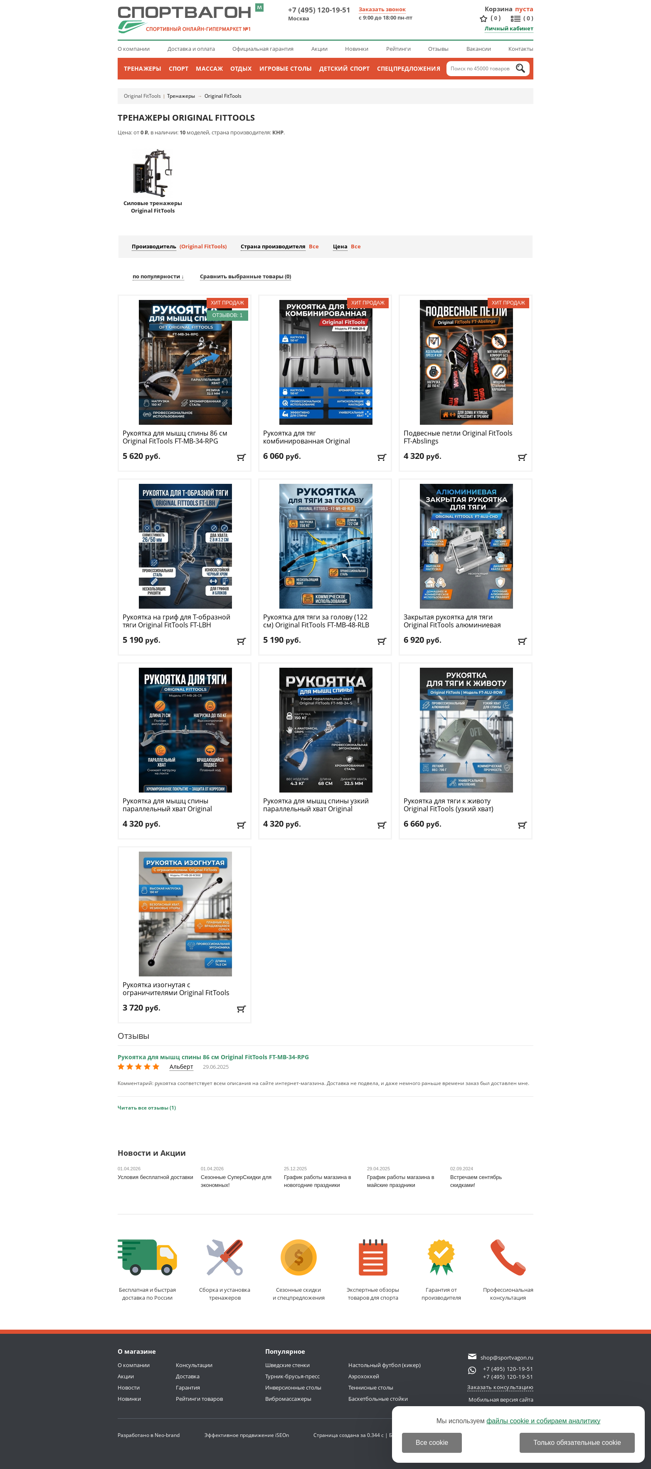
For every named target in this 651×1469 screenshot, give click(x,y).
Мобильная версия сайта (501, 1399)
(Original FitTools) (203, 246)
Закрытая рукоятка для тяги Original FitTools (452, 621)
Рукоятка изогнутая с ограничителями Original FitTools (176, 993)
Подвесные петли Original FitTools (458, 437)
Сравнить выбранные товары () (245, 276)
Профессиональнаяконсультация (508, 1270)
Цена (340, 246)
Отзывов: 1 (227, 315)
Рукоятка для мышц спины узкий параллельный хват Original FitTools (316, 809)
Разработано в (149, 1435)
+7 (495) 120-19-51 (319, 10)
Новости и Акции (152, 1153)
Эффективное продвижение (247, 1435)
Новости (129, 1387)
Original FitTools (142, 95)
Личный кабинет (509, 28)
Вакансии (478, 48)
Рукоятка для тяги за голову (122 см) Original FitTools (316, 621)
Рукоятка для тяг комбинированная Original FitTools (306, 441)
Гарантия (188, 1387)
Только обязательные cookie (577, 1442)
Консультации (194, 1365)
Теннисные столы (370, 1387)
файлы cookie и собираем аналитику (543, 1420)
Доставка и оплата (191, 48)
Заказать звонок (382, 9)
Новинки (356, 48)
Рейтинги (398, 48)
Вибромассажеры (288, 1398)
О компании (134, 48)
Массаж (209, 68)
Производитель (154, 246)
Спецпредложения (408, 68)
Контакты (520, 48)
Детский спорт (344, 68)
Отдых (241, 68)
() (496, 18)
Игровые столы (285, 68)
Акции (319, 48)
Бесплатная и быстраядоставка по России (147, 1270)
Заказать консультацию (500, 1387)
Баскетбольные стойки (378, 1398)
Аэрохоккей (363, 1376)
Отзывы (438, 48)
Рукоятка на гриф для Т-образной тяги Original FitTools (176, 621)
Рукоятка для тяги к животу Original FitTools (448, 809)
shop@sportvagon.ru (507, 1357)
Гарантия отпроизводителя (441, 1270)
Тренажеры (142, 68)
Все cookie (432, 1442)
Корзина (499, 9)
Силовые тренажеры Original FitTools (152, 181)
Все (314, 246)
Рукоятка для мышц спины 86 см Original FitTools (175, 437)
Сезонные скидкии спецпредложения (299, 1270)
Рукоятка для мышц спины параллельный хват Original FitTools (167, 809)
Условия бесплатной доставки (155, 1177)
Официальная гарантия (262, 48)
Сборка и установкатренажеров (224, 1270)
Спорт (179, 68)
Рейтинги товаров (199, 1398)
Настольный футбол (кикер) (384, 1365)
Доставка (188, 1376)
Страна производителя (273, 246)
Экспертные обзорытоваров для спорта (373, 1270)
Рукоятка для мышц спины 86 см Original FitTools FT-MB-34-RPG (213, 1057)
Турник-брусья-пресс (292, 1376)
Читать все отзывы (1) (147, 1107)
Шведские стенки (287, 1365)
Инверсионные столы (293, 1387)
